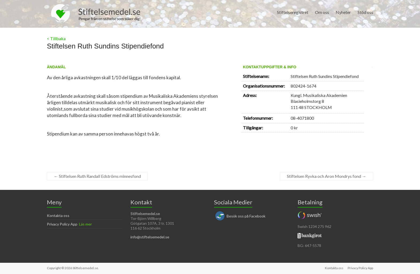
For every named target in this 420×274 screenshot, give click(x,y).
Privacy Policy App (62, 224)
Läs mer (85, 224)
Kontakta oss (58, 215)
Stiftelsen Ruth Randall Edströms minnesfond (97, 176)
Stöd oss (365, 12)
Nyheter (343, 12)
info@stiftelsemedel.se (149, 237)
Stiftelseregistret (292, 12)
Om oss (322, 12)
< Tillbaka (56, 38)
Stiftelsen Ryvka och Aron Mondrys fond (326, 176)
